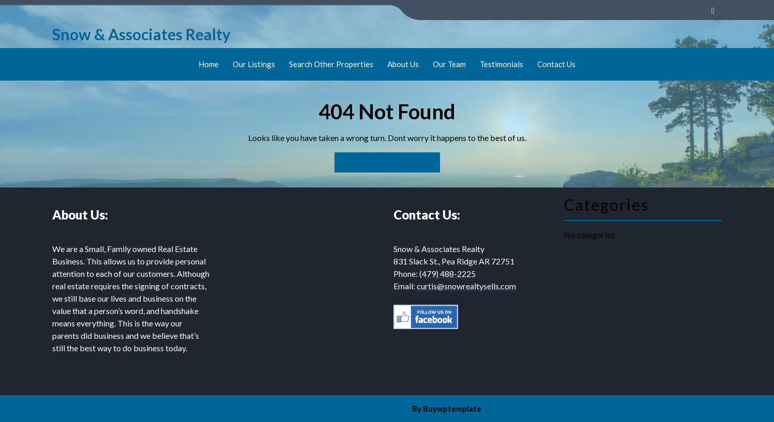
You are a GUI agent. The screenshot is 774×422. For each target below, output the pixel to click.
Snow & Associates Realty (141, 34)
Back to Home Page (383, 159)
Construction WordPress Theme (352, 408)
